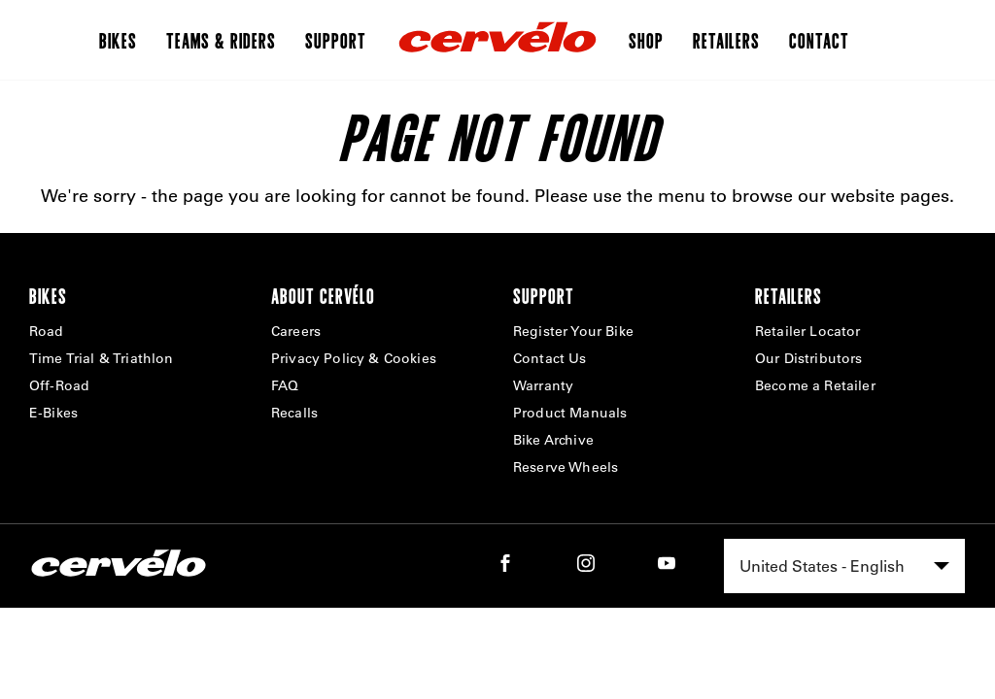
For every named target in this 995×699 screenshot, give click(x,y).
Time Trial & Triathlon (101, 358)
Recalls (294, 412)
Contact (819, 39)
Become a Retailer (815, 385)
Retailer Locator (808, 331)
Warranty (543, 385)
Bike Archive (553, 440)
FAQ (284, 385)
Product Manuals (570, 412)
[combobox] (844, 566)
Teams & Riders (221, 39)
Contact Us (550, 358)
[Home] (497, 39)
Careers (296, 331)
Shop (646, 39)
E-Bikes (53, 412)
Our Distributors (809, 358)
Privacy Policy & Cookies (353, 358)
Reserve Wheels (565, 467)
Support (335, 39)
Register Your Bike (573, 331)
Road (46, 331)
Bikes (118, 39)
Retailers (726, 39)
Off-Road (59, 385)
